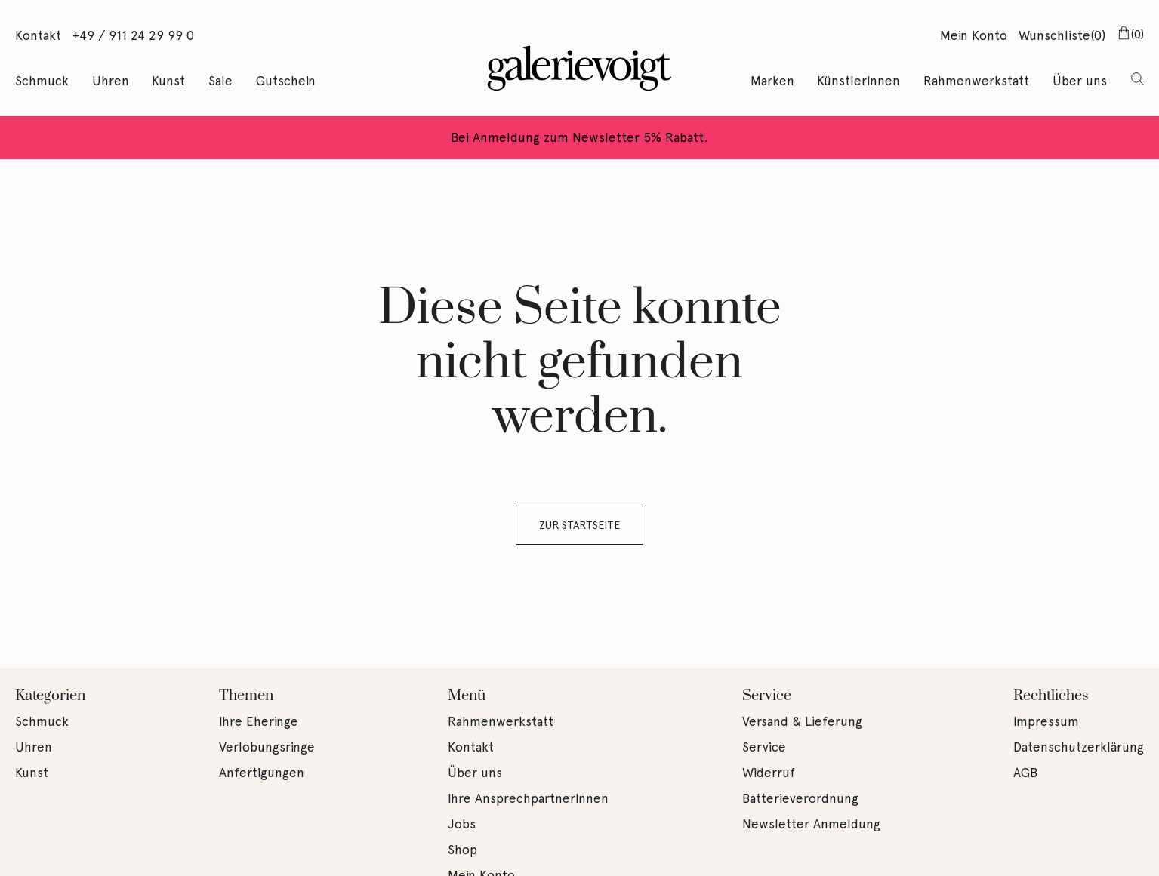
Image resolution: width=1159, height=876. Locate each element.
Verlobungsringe (267, 747)
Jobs (462, 823)
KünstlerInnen (858, 80)
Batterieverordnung (800, 798)
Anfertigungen (261, 772)
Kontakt (38, 35)
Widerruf (768, 772)
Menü (466, 696)
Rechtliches (1051, 696)
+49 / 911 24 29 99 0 (133, 35)
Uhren (110, 80)
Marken (772, 80)
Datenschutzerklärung (1078, 747)
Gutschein (286, 80)
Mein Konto (973, 35)
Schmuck (42, 80)
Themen (246, 696)
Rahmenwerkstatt (976, 80)
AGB (1025, 772)
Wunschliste (1062, 36)
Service (766, 696)
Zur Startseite (579, 525)
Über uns (1080, 80)
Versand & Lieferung (802, 721)
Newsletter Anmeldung (811, 823)
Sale (220, 80)
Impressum (1046, 721)
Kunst (168, 80)
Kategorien (50, 696)
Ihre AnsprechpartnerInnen (528, 798)
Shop (462, 849)
